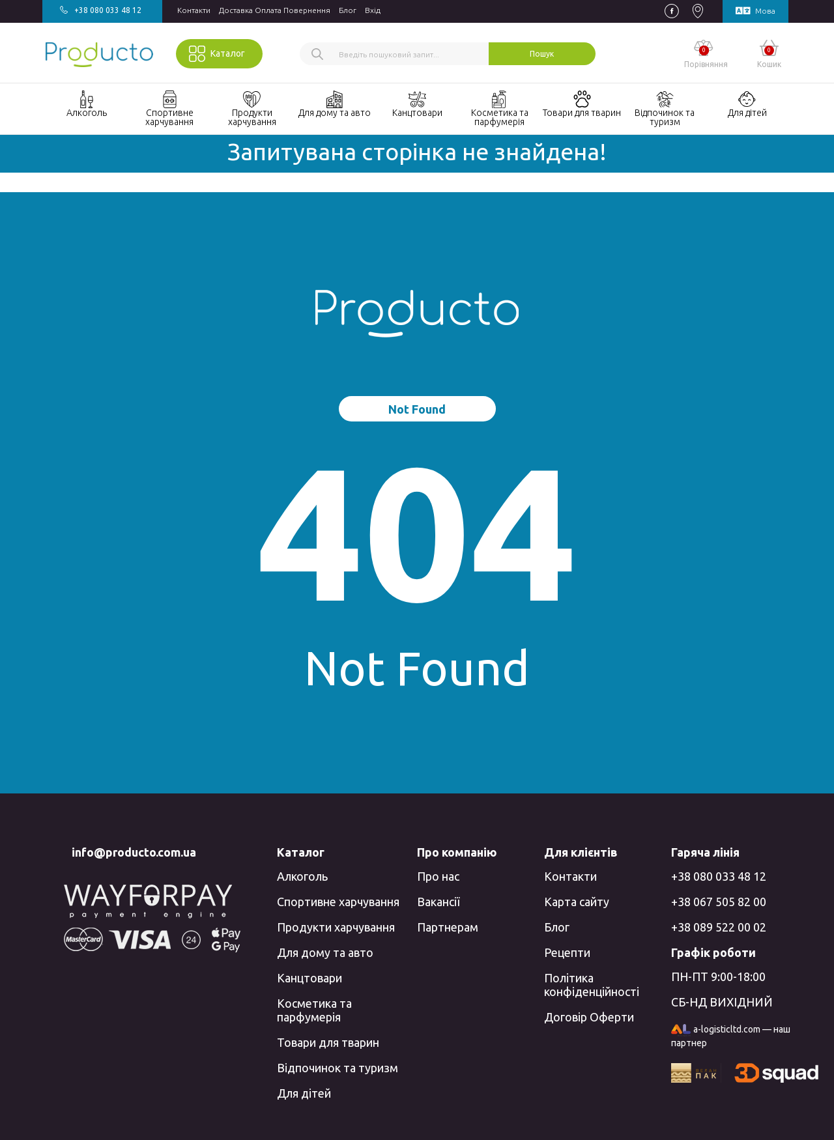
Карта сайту (576, 901)
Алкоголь (302, 876)
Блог (347, 10)
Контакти (193, 10)
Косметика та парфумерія (314, 1010)
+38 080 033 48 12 (718, 876)
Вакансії (438, 901)
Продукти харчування (336, 926)
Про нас (438, 876)
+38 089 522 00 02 (718, 926)
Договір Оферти (589, 1016)
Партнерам (447, 926)
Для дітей (304, 1093)
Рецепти (567, 952)
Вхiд (373, 10)
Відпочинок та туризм (337, 1067)
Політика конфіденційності (591, 984)
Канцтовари (309, 977)
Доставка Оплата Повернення (274, 10)
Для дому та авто (325, 952)
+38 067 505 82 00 (718, 901)
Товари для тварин (328, 1042)
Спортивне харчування (338, 901)
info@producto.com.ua (134, 852)
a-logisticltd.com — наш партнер (730, 1036)
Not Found (417, 409)
